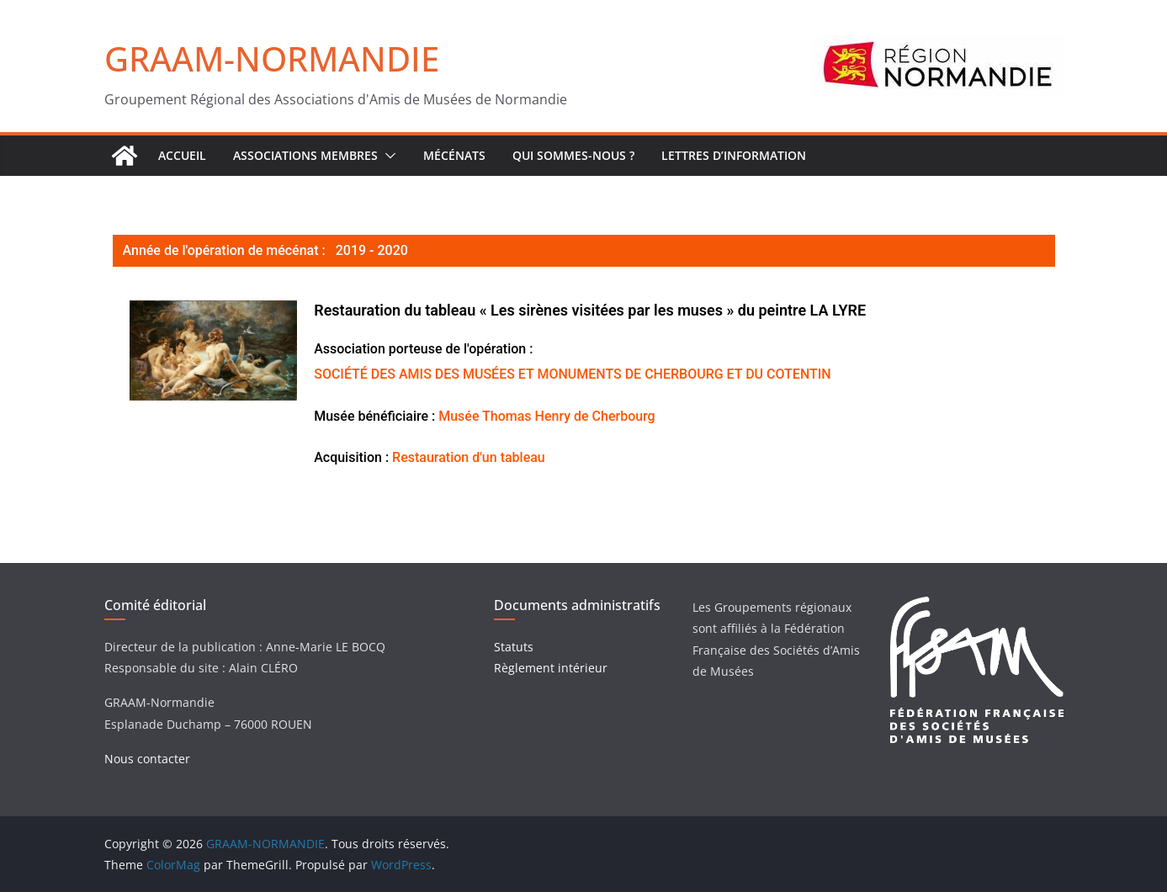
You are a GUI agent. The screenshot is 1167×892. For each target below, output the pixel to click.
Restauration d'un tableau (468, 457)
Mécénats (454, 155)
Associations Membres (305, 155)
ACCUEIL (182, 155)
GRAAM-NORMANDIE (271, 58)
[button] (387, 155)
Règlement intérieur (550, 668)
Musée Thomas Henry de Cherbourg (546, 416)
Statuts (513, 647)
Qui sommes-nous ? (573, 155)
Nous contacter (147, 759)
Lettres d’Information (733, 155)
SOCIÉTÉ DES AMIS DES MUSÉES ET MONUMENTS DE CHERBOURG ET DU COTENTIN (572, 374)
